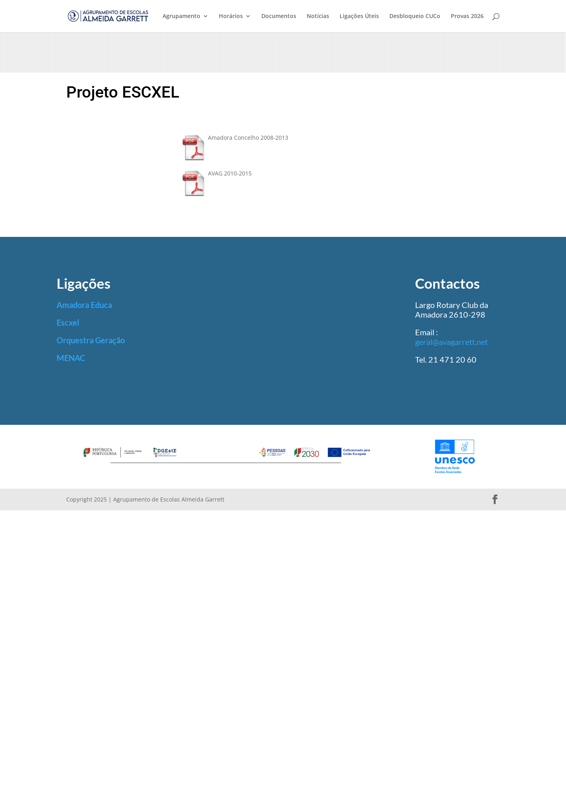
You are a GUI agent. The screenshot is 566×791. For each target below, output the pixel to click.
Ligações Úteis (359, 16)
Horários (231, 16)
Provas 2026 (467, 16)
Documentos (278, 16)
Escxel (68, 322)
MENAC (71, 358)
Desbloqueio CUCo (414, 16)
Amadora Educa (84, 305)
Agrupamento (181, 16)
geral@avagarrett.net (451, 342)
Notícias (318, 16)
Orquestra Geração (91, 340)
